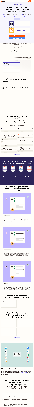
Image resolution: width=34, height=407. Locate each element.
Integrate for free (17, 35)
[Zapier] (3, 1)
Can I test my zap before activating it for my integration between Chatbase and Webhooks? (15, 405)
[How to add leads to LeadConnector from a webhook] (8, 332)
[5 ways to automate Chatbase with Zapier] (8, 304)
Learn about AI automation (6, 374)
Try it (28, 224)
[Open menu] (32, 1)
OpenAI (22, 372)
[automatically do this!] (17, 30)
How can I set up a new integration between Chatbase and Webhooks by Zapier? (16, 397)
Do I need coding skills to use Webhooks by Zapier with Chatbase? (15, 402)
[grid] (6, 63)
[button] (17, 39)
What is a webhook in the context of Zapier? (11, 394)
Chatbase (13, 4)
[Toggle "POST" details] (25, 149)
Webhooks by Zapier (19, 4)
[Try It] (9, 131)
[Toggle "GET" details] (9, 150)
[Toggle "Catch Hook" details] (25, 135)
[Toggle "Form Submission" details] (9, 128)
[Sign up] (30, 1)
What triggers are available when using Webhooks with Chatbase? (15, 399)
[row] (6, 63)
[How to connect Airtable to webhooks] (25, 323)
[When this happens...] (17, 23)
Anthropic (25, 372)
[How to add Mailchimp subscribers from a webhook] (8, 323)
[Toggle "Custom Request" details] (25, 141)
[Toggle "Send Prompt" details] (25, 128)
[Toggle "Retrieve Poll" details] (9, 143)
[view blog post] (9, 304)
